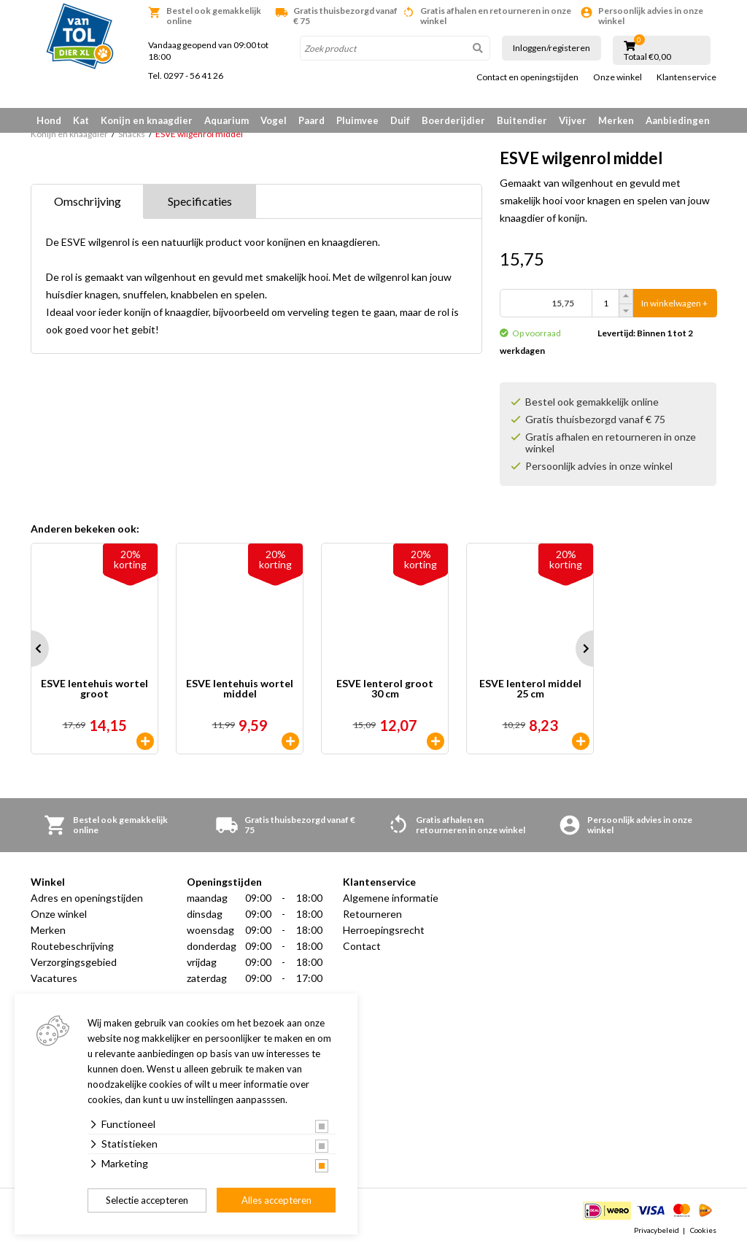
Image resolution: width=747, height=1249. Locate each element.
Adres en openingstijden (87, 898)
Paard (311, 120)
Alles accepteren (276, 1200)
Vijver (573, 120)
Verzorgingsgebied (74, 962)
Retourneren (372, 914)
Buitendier (522, 120)
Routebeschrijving (72, 946)
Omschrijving (87, 201)
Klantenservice (686, 77)
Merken (616, 120)
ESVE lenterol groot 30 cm (384, 689)
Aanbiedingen (678, 120)
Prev (30, 648)
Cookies (703, 1230)
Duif (400, 120)
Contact (362, 946)
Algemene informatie (390, 898)
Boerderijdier (453, 120)
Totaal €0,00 (647, 57)
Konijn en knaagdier (147, 120)
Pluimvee (357, 120)
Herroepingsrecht (384, 930)
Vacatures (54, 978)
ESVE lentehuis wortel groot (94, 689)
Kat (81, 120)
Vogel (273, 120)
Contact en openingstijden (527, 77)
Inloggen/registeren (551, 47)
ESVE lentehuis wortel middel (239, 689)
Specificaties (200, 201)
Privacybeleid (656, 1230)
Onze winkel (617, 77)
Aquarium (226, 120)
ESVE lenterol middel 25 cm (530, 689)
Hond (48, 120)
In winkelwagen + (674, 303)
